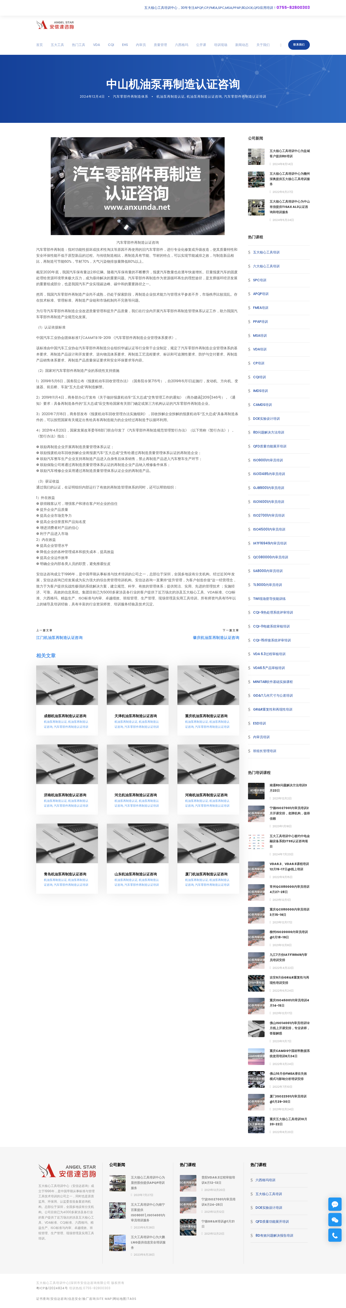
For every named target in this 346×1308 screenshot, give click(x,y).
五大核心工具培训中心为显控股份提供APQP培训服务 (148, 1182)
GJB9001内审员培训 (268, 487)
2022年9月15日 (283, 877)
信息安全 (74, 1299)
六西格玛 (181, 44)
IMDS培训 (260, 390)
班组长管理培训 (264, 751)
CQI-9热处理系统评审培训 (273, 612)
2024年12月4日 (92, 96)
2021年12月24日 (283, 1109)
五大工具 (57, 44)
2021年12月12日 (214, 1212)
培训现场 (220, 44)
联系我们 (299, 44)
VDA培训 (260, 349)
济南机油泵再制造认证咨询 (65, 795)
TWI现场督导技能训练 (269, 598)
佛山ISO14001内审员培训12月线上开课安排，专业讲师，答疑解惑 (290, 1028)
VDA (96, 44)
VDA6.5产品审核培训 (269, 667)
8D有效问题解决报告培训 (274, 1235)
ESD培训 (259, 723)
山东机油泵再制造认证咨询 (136, 874)
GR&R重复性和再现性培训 (272, 709)
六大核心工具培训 (266, 266)
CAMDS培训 (262, 404)
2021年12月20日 (214, 1190)
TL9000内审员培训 (267, 584)
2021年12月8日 (282, 945)
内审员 (141, 44)
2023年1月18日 (282, 826)
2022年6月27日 (283, 192)
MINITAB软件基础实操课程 (273, 681)
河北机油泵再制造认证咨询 (136, 795)
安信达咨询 (59, 1299)
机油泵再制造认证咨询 (204, 96)
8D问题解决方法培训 (268, 432)
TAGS (131, 1299)
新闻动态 (241, 44)
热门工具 (78, 44)
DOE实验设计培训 (266, 418)
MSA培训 (260, 335)
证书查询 (42, 1299)
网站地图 (119, 1299)
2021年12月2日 (282, 798)
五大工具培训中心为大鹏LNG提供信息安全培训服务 (148, 1242)
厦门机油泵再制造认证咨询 (206, 874)
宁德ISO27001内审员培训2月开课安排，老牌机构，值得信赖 (290, 813)
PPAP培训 (260, 321)
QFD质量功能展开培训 (269, 446)
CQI (111, 44)
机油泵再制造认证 (170, 96)
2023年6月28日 (144, 1227)
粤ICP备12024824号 (52, 1288)
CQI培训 (259, 377)
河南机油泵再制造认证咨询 (206, 795)
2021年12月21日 (214, 1234)
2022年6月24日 (283, 991)
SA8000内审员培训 (268, 570)
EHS (125, 44)
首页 (39, 44)
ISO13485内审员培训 (269, 473)
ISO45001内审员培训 (269, 529)
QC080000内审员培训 (270, 557)
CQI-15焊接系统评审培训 (272, 640)
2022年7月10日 (282, 1087)
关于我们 (263, 44)
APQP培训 (261, 293)
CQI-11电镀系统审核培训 (271, 626)
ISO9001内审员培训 (268, 460)
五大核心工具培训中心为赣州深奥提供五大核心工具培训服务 (290, 178)
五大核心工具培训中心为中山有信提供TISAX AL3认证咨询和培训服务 (290, 206)
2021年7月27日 (143, 1195)
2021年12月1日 (282, 900)
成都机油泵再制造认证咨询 (65, 716)
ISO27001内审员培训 (269, 515)
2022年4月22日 (283, 968)
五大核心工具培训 (266, 252)
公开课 (201, 44)
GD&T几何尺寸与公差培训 (273, 695)
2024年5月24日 (283, 220)
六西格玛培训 (265, 1180)
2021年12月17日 (282, 922)
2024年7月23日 (283, 854)
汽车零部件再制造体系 (130, 96)
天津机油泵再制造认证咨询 (136, 716)
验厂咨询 (89, 1299)
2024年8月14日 (283, 164)
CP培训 (258, 363)
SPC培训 (259, 280)
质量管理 (160, 44)
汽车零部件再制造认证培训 (245, 96)
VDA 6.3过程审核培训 (269, 654)
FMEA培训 (260, 307)
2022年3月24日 (283, 1064)
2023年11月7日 (282, 1041)
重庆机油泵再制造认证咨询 (206, 716)
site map (104, 1299)
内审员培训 (261, 737)
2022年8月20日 (283, 1132)
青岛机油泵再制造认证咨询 (65, 874)
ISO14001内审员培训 (268, 501)
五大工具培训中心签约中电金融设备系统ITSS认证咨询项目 (290, 841)
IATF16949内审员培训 (270, 543)
